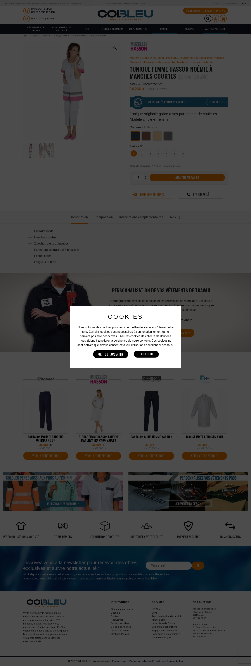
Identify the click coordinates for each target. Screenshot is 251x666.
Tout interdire (146, 354)
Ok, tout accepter (110, 354)
